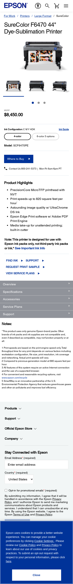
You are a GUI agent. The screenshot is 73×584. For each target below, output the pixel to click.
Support (32, 260)
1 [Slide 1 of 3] (33, 103)
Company (14, 439)
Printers (25, 15)
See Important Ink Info (30, 248)
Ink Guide (64, 129)
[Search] (47, 6)
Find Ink (12, 260)
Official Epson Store (21, 429)
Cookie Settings (44, 541)
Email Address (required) (20, 457)
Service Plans (12, 307)
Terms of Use (21, 514)
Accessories (11, 299)
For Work (9, 15)
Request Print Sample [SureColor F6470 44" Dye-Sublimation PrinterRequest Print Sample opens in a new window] (23, 266)
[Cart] (57, 6)
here (8, 561)
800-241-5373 (28, 168)
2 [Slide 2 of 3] (39, 103)
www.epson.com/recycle (14, 377)
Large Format (42, 15)
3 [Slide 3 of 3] (44, 103)
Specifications (12, 292)
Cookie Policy (27, 545)
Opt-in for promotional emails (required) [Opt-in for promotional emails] (33, 490)
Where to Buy (15, 158)
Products (13, 408)
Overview (9, 284)
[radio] (17, 136)
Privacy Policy (44, 514)
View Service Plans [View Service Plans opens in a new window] (20, 273)
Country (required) (16, 472)
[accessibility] (38, 6)
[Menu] (66, 6)
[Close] (36, 575)
